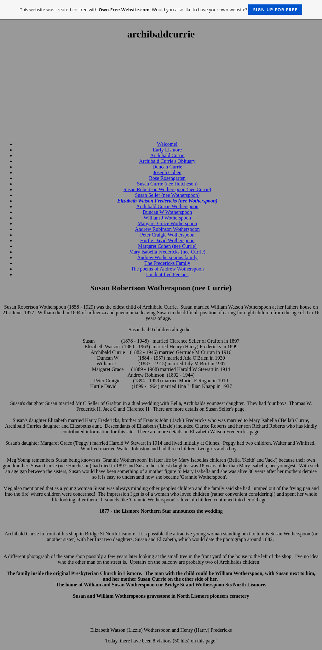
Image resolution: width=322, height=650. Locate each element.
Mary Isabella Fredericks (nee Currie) (167, 251)
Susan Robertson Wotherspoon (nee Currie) (167, 189)
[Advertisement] (161, 91)
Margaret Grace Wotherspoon (167, 223)
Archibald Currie (167, 155)
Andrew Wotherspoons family (167, 257)
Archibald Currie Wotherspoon (167, 206)
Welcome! (167, 144)
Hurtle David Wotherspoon (167, 240)
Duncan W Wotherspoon (167, 212)
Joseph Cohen (167, 172)
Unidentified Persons (167, 274)
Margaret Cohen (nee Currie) (167, 246)
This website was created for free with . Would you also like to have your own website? (161, 9)
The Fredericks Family (167, 263)
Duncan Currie (167, 166)
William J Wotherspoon (167, 217)
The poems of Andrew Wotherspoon (167, 268)
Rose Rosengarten (167, 178)
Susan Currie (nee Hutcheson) (167, 183)
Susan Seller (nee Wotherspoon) (167, 195)
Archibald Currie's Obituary (167, 161)
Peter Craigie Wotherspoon (167, 234)
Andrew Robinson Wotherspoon (167, 229)
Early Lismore (167, 149)
